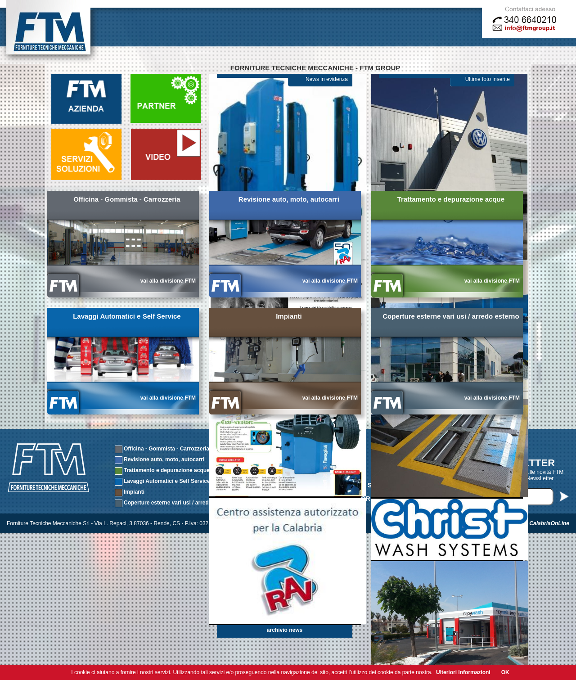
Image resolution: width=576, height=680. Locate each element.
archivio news (284, 630)
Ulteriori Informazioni (463, 672)
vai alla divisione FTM (168, 281)
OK (505, 672)
